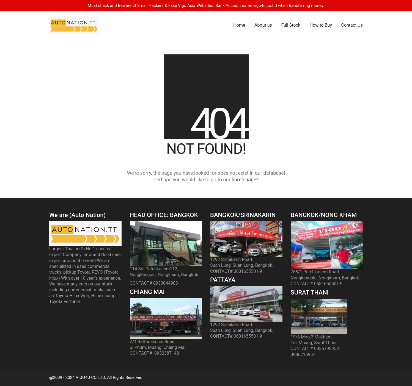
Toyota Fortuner (64, 301)
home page (244, 179)
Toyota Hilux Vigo (72, 295)
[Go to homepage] (74, 25)
